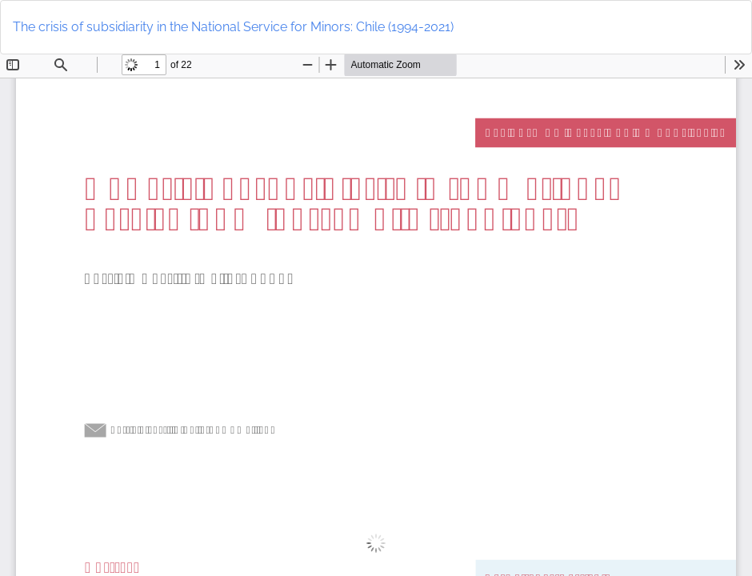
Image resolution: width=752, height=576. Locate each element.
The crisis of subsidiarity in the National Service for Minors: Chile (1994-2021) (233, 26)
